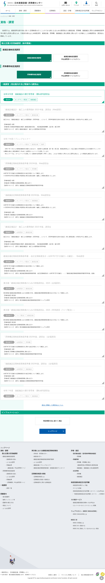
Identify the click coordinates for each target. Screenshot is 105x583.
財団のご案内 (52, 576)
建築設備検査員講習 (34, 58)
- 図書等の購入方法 (7, 504)
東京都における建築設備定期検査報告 (45, 452)
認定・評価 (67, 10)
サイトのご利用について (68, 576)
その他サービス (76, 501)
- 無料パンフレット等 (8, 501)
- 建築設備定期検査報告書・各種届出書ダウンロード (49, 469)
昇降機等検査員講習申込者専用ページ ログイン (70, 74)
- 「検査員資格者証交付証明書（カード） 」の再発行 (88, 495)
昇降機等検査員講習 (34, 74)
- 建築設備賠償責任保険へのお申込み (83, 504)
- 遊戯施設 (79, 478)
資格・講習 (23, 10)
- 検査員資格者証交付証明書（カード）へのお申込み (88, 492)
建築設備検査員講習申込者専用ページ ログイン (70, 58)
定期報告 (52, 10)
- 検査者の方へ (37, 458)
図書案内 (38, 10)
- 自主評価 (75, 472)
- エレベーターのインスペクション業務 (84, 507)
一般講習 (3, 487)
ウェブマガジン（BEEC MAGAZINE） (84, 513)
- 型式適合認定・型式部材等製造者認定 (84, 455)
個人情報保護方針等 (87, 576)
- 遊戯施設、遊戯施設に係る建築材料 (87, 469)
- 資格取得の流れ (11, 461)
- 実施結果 (9, 466)
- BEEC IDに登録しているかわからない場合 (85, 530)
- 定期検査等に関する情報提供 (42, 484)
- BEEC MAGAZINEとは (79, 515)
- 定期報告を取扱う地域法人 (41, 481)
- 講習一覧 (9, 490)
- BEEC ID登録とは (78, 524)
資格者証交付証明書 (82, 10)
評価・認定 (75, 452)
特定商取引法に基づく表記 (52, 421)
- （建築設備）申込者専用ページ (15, 469)
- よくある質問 (10, 464)
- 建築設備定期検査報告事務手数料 (43, 461)
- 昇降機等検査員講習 (8, 472)
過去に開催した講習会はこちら (52, 405)
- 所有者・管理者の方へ (40, 455)
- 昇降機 (78, 458)
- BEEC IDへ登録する (78, 527)
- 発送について (6, 507)
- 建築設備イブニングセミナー (42, 466)
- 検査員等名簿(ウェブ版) (80, 487)
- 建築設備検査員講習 (8, 458)
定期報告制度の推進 (38, 475)
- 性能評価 (75, 461)
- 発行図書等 (5, 498)
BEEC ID (74, 521)
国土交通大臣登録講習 (8, 455)
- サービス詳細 (76, 490)
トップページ (3, 16)
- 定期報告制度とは (39, 478)
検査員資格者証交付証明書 (80, 484)
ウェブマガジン (97, 10)
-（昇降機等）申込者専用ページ (15, 484)
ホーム (8, 10)
